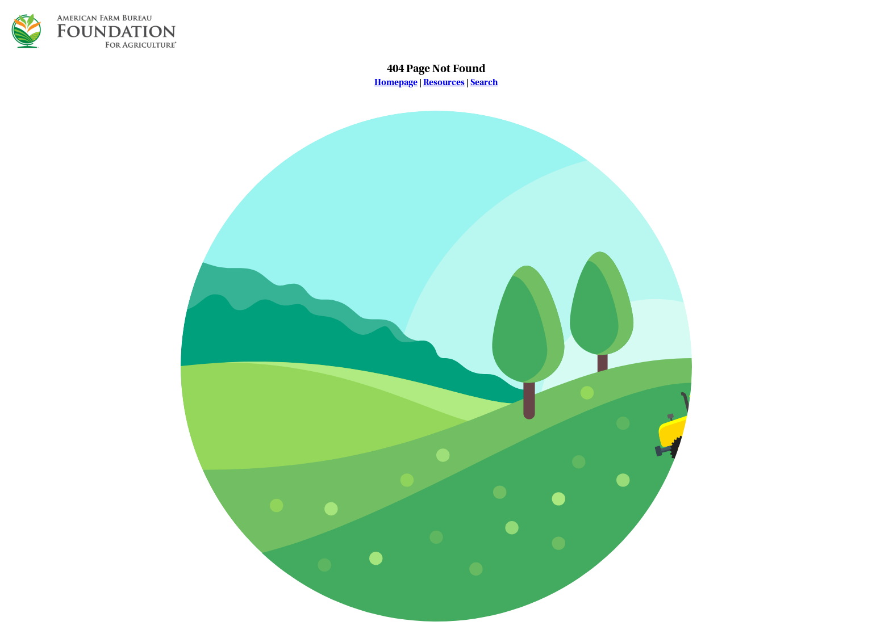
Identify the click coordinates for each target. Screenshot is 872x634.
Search (484, 82)
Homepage (396, 82)
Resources (444, 82)
